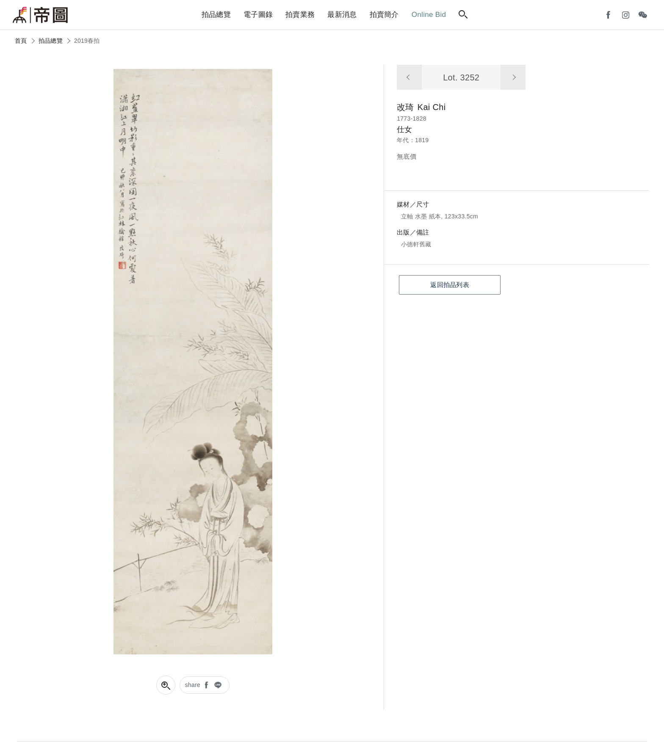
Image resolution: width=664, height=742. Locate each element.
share (193, 684)
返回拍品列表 (449, 284)
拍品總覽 (51, 40)
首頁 (21, 40)
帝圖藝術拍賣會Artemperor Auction (40, 15)
